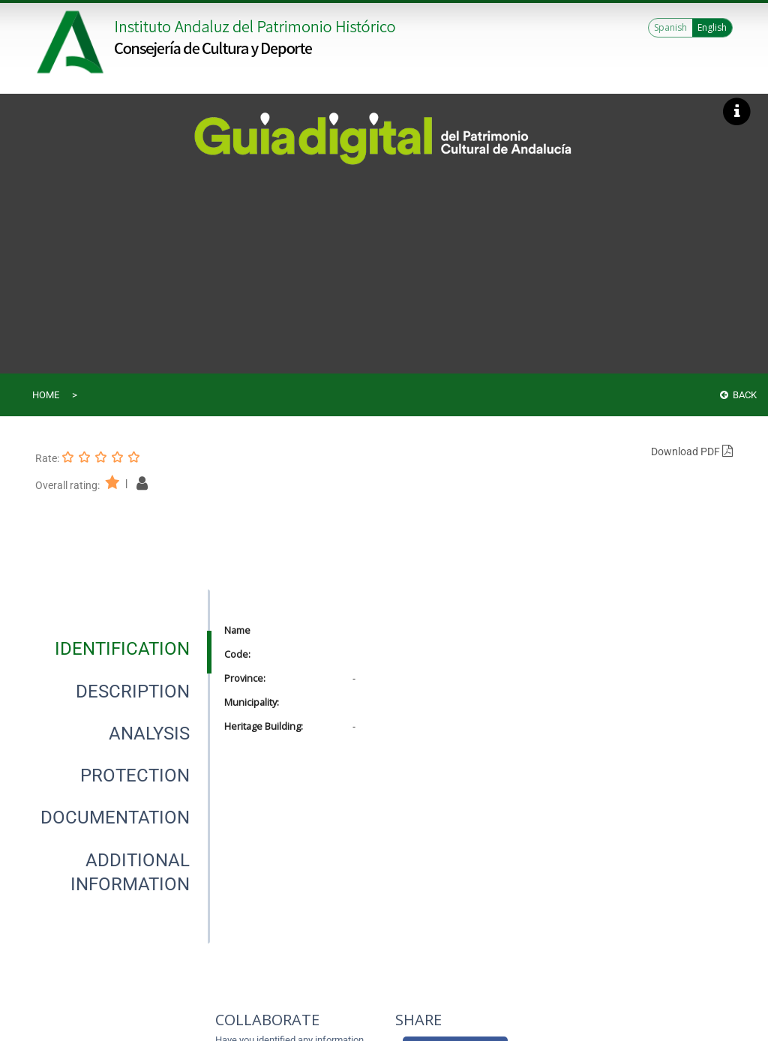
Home (45, 394)
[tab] (122, 649)
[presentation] (122, 649)
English (712, 27)
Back (738, 394)
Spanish (670, 27)
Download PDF (692, 452)
